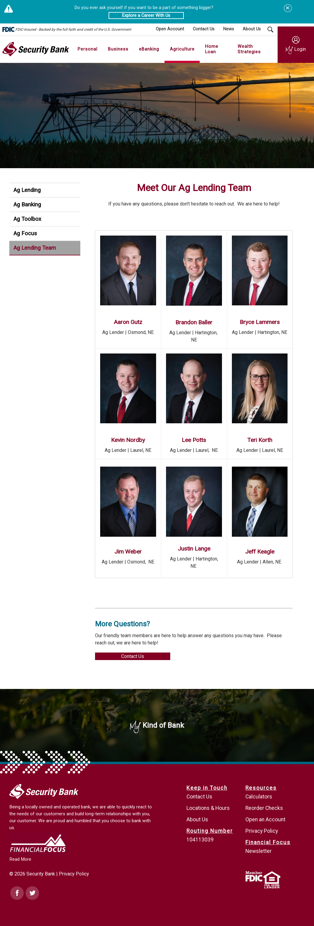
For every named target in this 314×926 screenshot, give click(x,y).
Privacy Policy (74, 874)
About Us (197, 819)
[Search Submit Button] (270, 29)
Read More (20, 859)
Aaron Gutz (128, 322)
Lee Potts (194, 440)
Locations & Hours (208, 808)
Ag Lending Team (35, 248)
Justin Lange (194, 548)
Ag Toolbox (27, 219)
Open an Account (265, 819)
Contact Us (132, 656)
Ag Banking (27, 204)
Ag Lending (27, 190)
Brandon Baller (193, 322)
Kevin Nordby (128, 440)
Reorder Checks (264, 808)
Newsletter (258, 851)
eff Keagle (261, 551)
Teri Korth (259, 440)
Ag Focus (25, 233)
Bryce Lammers (260, 322)
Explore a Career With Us (146, 15)
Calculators (258, 797)
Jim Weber (128, 551)
